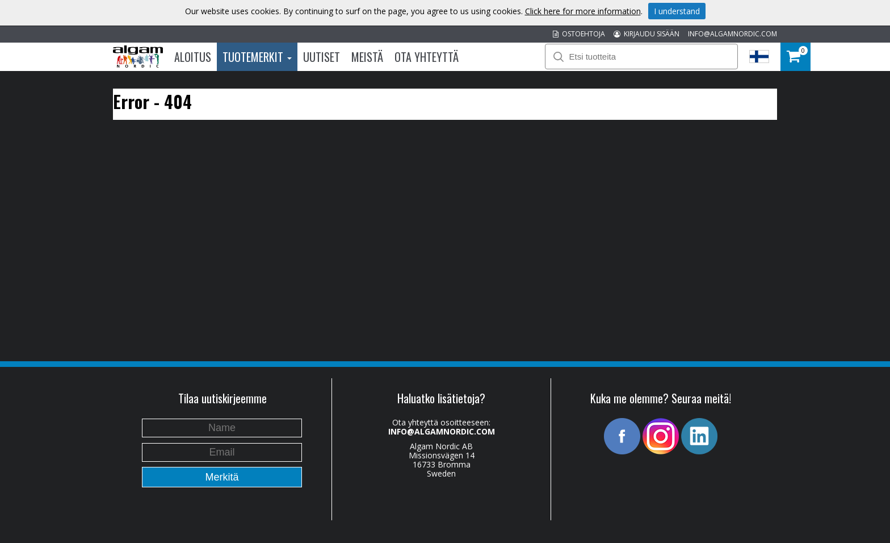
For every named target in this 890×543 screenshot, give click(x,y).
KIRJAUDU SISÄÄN (646, 34)
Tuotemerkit (257, 56)
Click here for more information (583, 11)
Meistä (367, 56)
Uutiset (321, 56)
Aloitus (192, 56)
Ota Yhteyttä (426, 56)
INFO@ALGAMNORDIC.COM (732, 34)
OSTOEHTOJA (579, 34)
